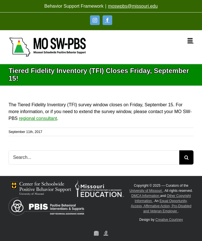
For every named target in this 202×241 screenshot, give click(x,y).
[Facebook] (107, 20)
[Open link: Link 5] (48, 47)
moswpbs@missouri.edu (133, 6)
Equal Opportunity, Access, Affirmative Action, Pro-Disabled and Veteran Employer (161, 206)
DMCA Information (145, 196)
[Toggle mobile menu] (190, 40)
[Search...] (94, 157)
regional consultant (38, 118)
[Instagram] (95, 20)
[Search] (186, 157)
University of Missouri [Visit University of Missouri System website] (146, 191)
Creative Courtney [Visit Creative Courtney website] (169, 220)
